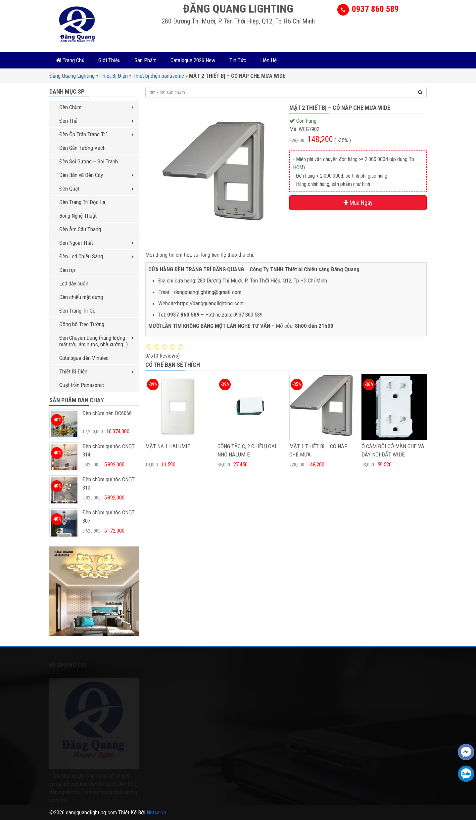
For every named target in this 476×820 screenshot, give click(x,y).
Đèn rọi (67, 270)
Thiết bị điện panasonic (158, 75)
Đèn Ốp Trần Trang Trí (96, 134)
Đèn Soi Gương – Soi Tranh (88, 161)
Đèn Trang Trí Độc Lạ (82, 202)
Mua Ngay (358, 202)
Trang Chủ (70, 60)
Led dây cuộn (73, 283)
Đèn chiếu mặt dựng (81, 297)
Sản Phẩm (145, 60)
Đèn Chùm (96, 107)
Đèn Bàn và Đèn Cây (96, 175)
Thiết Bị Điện (114, 75)
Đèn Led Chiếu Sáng (96, 256)
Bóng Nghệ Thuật (78, 215)
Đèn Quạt (96, 188)
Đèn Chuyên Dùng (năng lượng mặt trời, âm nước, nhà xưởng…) (96, 341)
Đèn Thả (96, 120)
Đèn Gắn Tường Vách (82, 148)
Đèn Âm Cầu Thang (80, 229)
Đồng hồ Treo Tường (81, 324)
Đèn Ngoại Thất (96, 242)
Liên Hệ (268, 60)
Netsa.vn (156, 812)
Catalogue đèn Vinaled (84, 358)
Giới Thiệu (109, 60)
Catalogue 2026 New (192, 60)
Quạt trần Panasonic (81, 385)
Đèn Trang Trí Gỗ (77, 310)
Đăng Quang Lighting (72, 75)
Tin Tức (237, 60)
